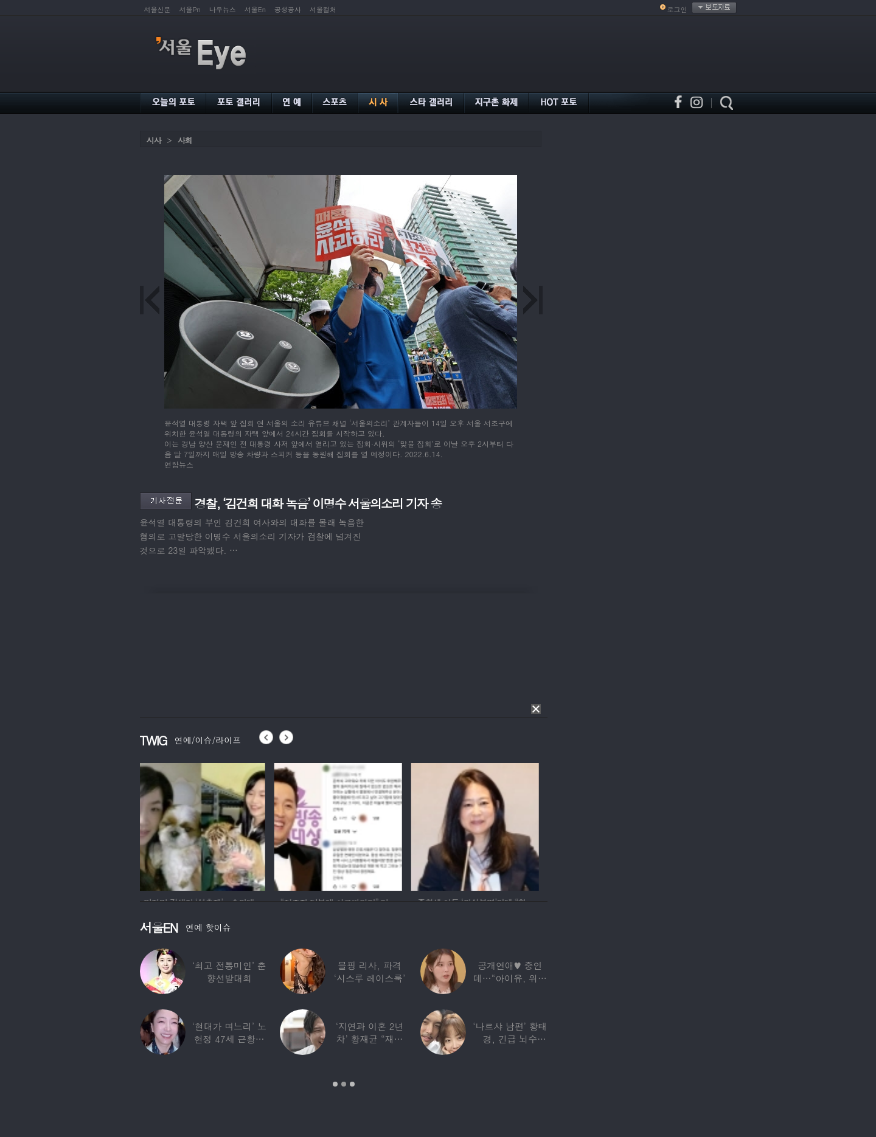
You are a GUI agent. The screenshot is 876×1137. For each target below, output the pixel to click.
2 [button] (343, 1084)
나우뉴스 (222, 9)
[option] (204, 825)
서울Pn (190, 9)
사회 (185, 140)
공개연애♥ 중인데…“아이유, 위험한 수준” (509, 978)
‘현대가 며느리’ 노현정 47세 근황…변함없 (229, 1039)
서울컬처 (323, 9)
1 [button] (335, 1084)
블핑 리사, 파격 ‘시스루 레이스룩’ (369, 971)
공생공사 (287, 9)
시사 (154, 140)
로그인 (677, 9)
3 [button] (352, 1084)
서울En (255, 9)
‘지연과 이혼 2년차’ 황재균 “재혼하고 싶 (369, 1039)
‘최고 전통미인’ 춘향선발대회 (229, 971)
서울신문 (157, 9)
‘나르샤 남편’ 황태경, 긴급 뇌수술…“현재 (510, 1039)
